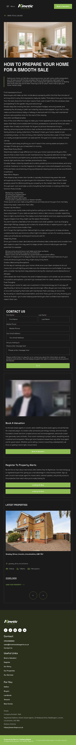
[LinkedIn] (24, 630)
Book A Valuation (38, 451)
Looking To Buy (38, 485)
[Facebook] (5, 630)
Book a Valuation (63, 6)
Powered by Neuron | (18, 740)
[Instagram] (15, 630)
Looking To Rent (38, 491)
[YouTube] (20, 630)
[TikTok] (10, 630)
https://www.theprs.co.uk (13, 727)
